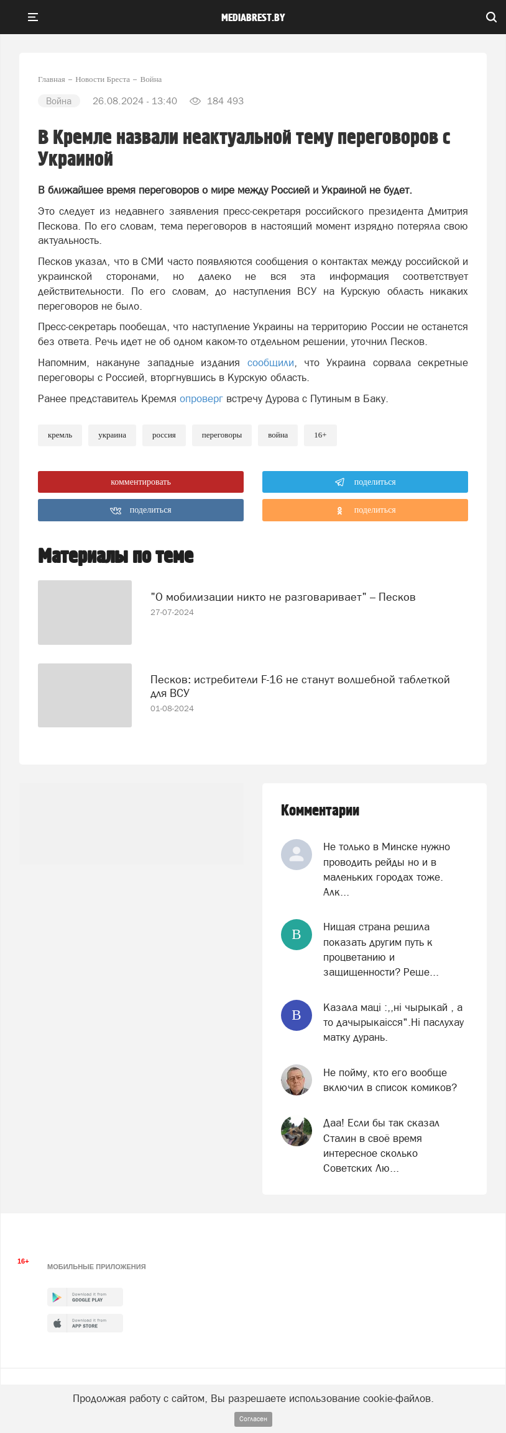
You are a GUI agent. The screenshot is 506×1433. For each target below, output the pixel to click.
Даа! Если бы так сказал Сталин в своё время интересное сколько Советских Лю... (381, 1145)
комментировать (141, 482)
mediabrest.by (253, 18)
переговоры (222, 434)
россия (164, 434)
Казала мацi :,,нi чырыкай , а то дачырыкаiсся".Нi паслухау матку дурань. (393, 1022)
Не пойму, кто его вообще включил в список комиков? (390, 1080)
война (278, 434)
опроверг (201, 398)
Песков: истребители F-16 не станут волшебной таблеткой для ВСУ (300, 686)
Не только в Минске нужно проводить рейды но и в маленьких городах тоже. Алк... (386, 869)
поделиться (365, 482)
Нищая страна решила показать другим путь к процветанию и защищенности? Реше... (381, 949)
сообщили (270, 362)
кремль (60, 434)
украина (112, 434)
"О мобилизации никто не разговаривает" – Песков (283, 596)
